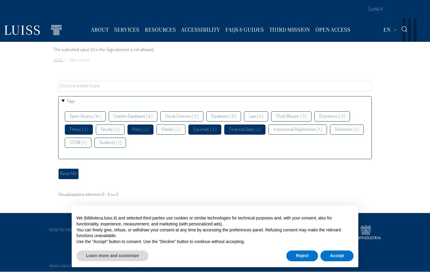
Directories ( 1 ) (347, 129)
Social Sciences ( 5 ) (182, 116)
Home (58, 60)
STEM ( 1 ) (78, 143)
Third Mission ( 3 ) (291, 116)
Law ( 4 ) (256, 116)
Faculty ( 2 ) (110, 129)
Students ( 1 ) (110, 143)
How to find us (64, 230)
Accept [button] (337, 255)
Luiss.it (375, 9)
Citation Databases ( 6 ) (133, 116)
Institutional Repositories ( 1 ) (297, 129)
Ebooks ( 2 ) (171, 129)
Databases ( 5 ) (223, 116)
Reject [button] (302, 255)
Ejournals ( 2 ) (204, 129)
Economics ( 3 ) (332, 116)
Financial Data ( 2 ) (245, 129)
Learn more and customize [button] (112, 255)
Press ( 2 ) (140, 129)
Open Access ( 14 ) (85, 116)
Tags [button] (71, 101)
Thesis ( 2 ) (79, 129)
